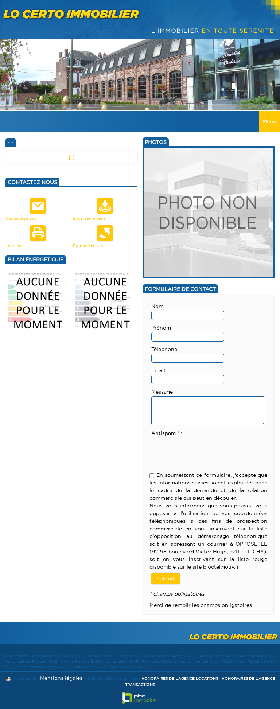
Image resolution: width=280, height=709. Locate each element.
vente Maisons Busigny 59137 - (44, 667)
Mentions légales (61, 678)
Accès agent (24, 678)
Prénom (161, 327)
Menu (269, 121)
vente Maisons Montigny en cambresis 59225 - (194, 661)
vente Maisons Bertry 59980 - (170, 656)
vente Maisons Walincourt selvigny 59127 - (111, 667)
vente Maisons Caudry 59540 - (115, 656)
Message (162, 392)
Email (158, 370)
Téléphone (164, 349)
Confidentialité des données (112, 678)
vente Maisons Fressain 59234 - (34, 661)
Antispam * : (166, 433)
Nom (157, 306)
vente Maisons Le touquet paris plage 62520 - (44, 656)
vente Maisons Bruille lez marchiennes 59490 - (107, 661)
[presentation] (206, 451)
